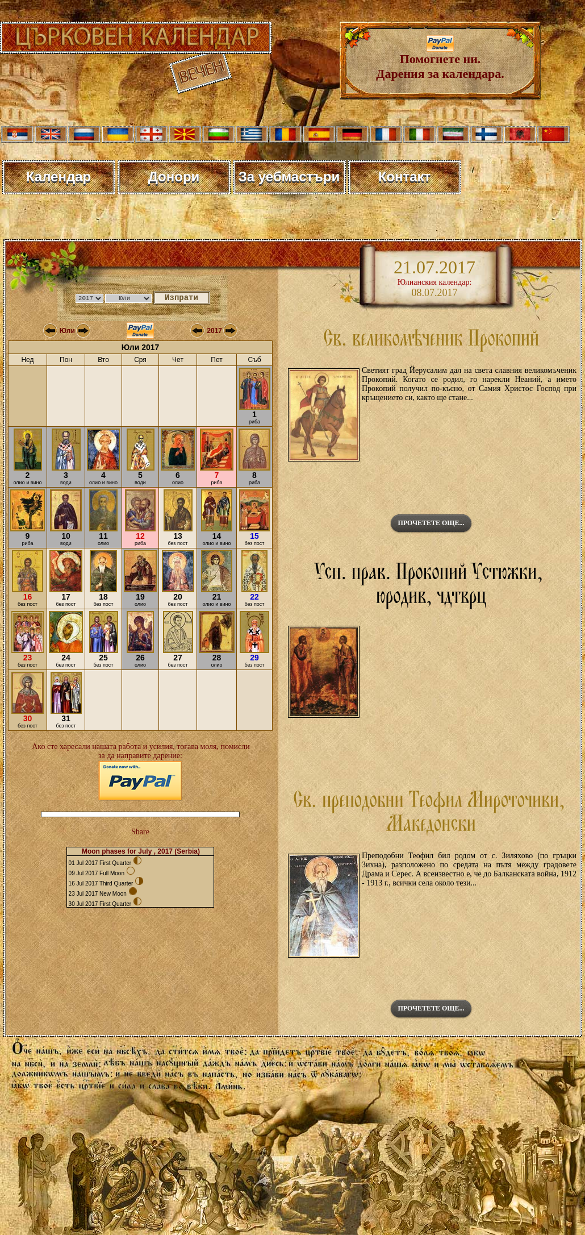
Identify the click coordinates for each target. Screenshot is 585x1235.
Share (140, 832)
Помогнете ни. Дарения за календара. (440, 60)
